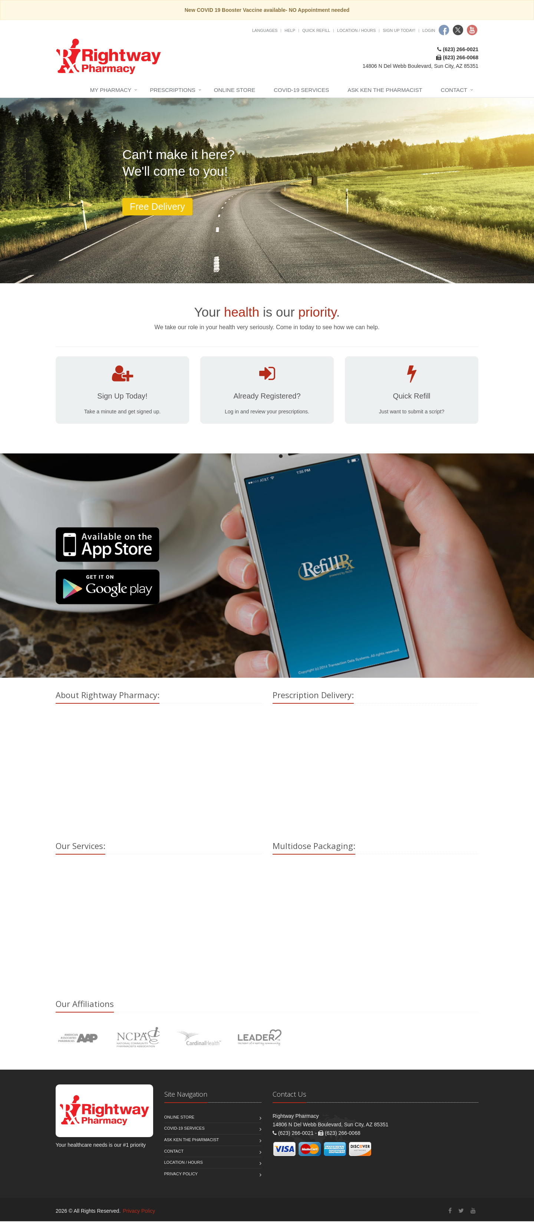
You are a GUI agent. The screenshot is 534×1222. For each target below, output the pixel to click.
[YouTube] (473, 1212)
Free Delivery (157, 206)
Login (428, 30)
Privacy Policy (181, 1174)
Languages (264, 30)
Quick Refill (316, 30)
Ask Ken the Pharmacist (384, 90)
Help (289, 30)
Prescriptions (172, 90)
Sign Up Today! (399, 30)
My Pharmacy (110, 90)
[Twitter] (461, 1212)
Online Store (234, 90)
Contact (454, 90)
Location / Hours (356, 30)
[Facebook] (450, 1212)
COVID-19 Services (301, 90)
